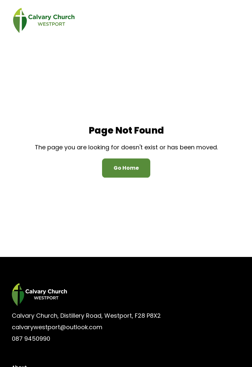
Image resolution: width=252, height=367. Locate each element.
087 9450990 (31, 338)
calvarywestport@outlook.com (57, 327)
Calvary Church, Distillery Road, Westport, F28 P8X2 (86, 315)
